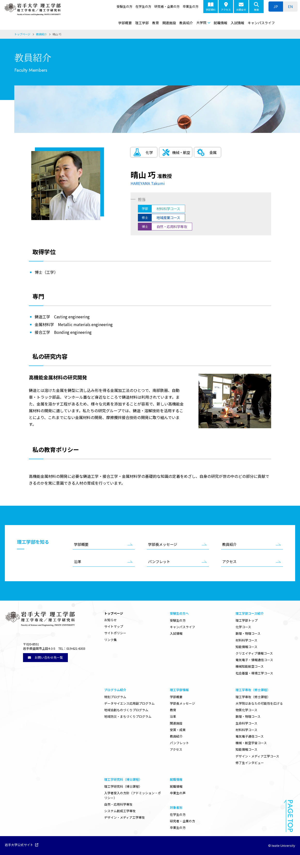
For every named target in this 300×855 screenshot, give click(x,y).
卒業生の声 (178, 793)
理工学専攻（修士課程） (253, 697)
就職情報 (220, 22)
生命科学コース (246, 723)
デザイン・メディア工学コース (257, 756)
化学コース (243, 627)
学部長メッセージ (162, 544)
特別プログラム (115, 697)
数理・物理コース (248, 633)
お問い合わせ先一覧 (45, 657)
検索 (256, 6)
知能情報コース (246, 646)
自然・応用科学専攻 (118, 804)
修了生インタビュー (250, 762)
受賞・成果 (178, 729)
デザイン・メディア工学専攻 (124, 817)
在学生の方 (143, 6)
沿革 (77, 561)
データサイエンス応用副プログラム (129, 703)
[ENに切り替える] (290, 6)
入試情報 (237, 22)
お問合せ (241, 6)
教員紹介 (186, 22)
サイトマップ (113, 626)
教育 (155, 22)
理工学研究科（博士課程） (123, 786)
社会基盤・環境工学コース (254, 673)
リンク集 (110, 639)
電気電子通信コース (250, 736)
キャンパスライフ (261, 22)
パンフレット (159, 561)
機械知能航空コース (250, 666)
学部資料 (210, 6)
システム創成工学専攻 (120, 811)
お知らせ (110, 620)
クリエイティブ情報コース (254, 653)
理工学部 (142, 22)
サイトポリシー (115, 633)
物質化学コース (246, 710)
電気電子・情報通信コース (254, 659)
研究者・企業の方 (167, 6)
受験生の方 (124, 6)
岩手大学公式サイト (21, 845)
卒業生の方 (190, 6)
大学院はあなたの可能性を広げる (259, 703)
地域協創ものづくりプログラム (126, 710)
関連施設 (169, 22)
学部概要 (125, 22)
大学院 (201, 22)
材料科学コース (246, 640)
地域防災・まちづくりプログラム (127, 716)
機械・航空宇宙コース (251, 742)
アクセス (226, 6)
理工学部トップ (247, 620)
